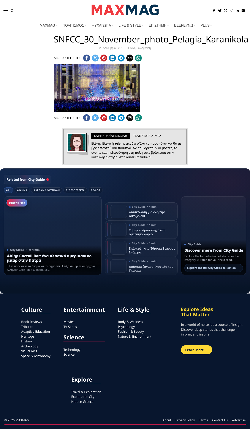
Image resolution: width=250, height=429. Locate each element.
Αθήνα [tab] (22, 190)
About (167, 420)
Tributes (27, 326)
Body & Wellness (130, 321)
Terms (203, 420)
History (26, 341)
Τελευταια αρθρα (147, 135)
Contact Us (220, 420)
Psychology (126, 326)
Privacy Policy (185, 420)
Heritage (27, 336)
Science (68, 354)
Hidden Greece (82, 401)
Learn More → (196, 350)
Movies (68, 321)
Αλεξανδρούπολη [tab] (46, 190)
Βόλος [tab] (95, 190)
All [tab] (8, 190)
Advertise (239, 420)
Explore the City (83, 396)
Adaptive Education (35, 331)
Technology (72, 349)
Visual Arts (29, 351)
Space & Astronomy (36, 356)
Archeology (29, 346)
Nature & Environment (134, 336)
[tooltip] (214, 10)
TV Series (70, 326)
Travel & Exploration (86, 392)
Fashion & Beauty (131, 331)
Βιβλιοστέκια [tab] (75, 190)
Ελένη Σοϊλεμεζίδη (139, 48)
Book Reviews (31, 321)
